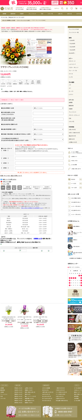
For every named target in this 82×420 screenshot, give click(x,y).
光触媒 (2, 392)
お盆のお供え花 (59, 396)
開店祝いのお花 (18, 398)
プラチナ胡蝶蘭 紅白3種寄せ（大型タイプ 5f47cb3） (40, 319)
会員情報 (76, 398)
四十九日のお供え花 (47, 398)
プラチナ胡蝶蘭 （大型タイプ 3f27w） (8, 319)
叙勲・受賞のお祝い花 (30, 392)
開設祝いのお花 (18, 400)
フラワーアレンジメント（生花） (23, 20)
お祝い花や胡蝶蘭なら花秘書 (8, 20)
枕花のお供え (45, 390)
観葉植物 (2, 390)
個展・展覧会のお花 (29, 400)
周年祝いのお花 (18, 402)
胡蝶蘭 (2, 388)
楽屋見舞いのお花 (29, 398)
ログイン (56, 8)
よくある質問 (77, 400)
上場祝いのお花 (28, 388)
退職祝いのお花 (28, 390)
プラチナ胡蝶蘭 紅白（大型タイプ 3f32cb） (24, 320)
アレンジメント (3, 394)
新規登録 (76, 396)
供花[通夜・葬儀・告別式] (62, 400)
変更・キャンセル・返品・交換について (11, 175)
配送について (77, 392)
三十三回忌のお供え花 (61, 392)
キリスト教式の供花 (60, 394)
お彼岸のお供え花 (60, 398)
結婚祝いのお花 (28, 402)
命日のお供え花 (46, 394)
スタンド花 (2, 398)
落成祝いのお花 (18, 390)
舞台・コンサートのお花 (30, 396)
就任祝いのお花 (18, 392)
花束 (1, 396)
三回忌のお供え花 (60, 390)
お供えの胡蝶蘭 (46, 388)
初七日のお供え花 (46, 396)
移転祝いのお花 (18, 388)
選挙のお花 (27, 394)
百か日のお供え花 (46, 400)
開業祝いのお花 (18, 394)
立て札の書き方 (78, 388)
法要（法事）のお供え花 (47, 392)
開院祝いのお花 (18, 396)
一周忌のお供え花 (60, 388)
